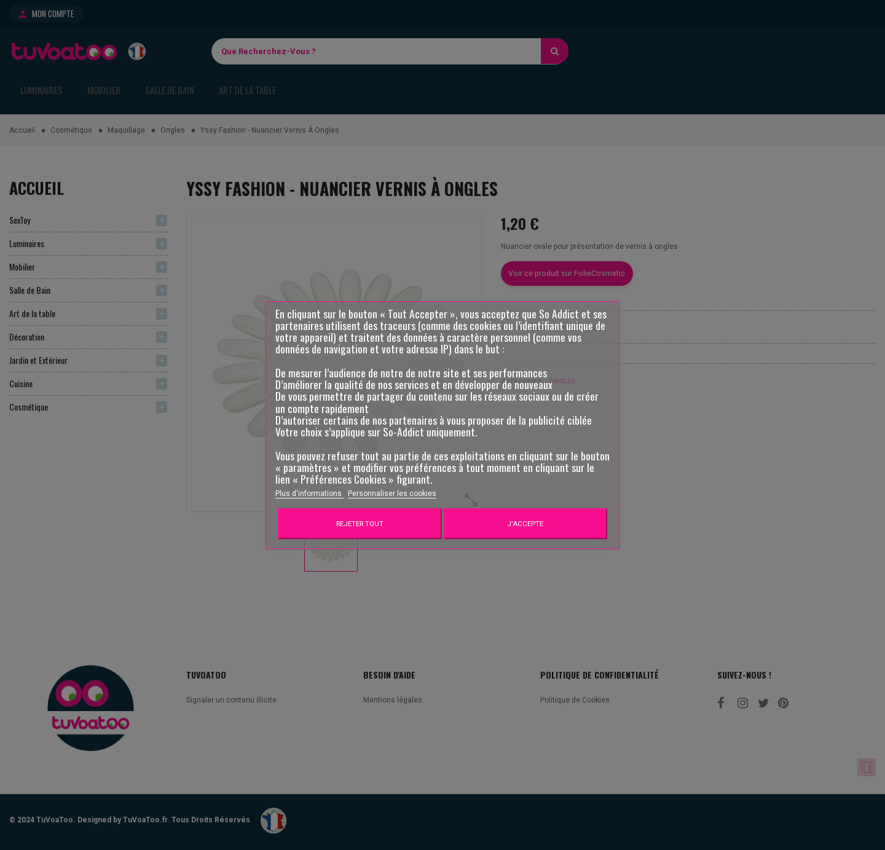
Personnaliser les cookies (392, 493)
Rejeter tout (360, 523)
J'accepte (525, 523)
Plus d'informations (309, 493)
